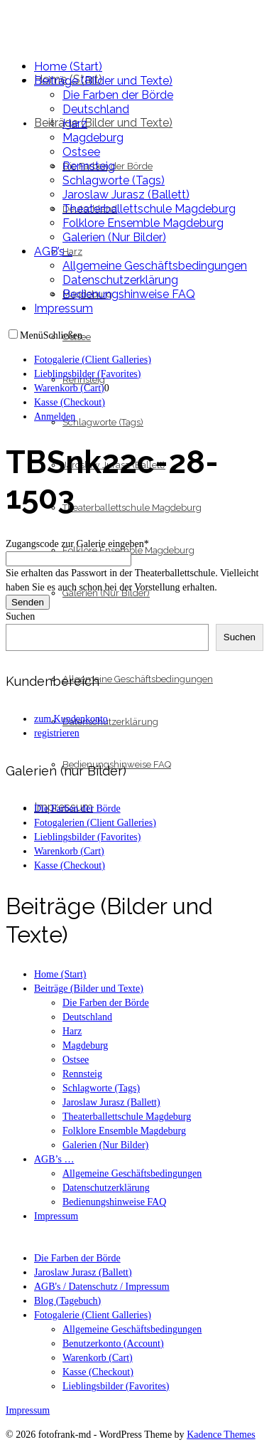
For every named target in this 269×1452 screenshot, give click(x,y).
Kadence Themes (221, 1434)
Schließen (62, 335)
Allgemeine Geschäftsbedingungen (132, 1329)
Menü (31, 335)
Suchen (20, 616)
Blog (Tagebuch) (67, 1300)
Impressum (28, 1410)
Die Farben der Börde (77, 1258)
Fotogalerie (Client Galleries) (92, 1315)
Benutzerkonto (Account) (113, 1343)
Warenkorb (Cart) (97, 1357)
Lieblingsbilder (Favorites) (115, 1386)
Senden (27, 602)
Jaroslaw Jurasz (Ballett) (83, 1272)
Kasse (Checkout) (97, 1372)
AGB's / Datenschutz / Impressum (102, 1286)
